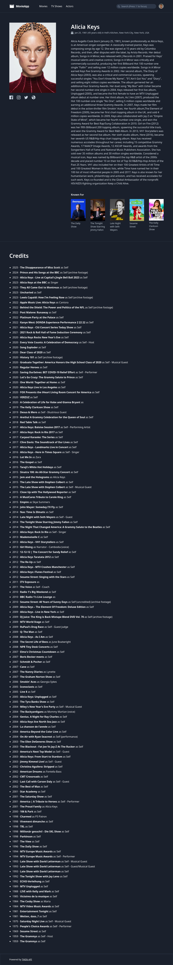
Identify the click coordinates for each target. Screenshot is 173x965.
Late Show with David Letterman (40, 861)
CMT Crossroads (30, 776)
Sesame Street (134, 225)
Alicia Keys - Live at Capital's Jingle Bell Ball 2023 (49, 277)
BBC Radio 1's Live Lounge (36, 597)
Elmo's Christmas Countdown (38, 652)
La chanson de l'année (33, 726)
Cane (23, 666)
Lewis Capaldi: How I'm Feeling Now (42, 297)
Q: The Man (27, 632)
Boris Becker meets (32, 657)
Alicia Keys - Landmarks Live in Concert (44, 447)
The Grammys (28, 936)
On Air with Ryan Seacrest (36, 736)
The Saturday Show (32, 796)
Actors (69, 6)
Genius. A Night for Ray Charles (39, 716)
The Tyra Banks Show (33, 701)
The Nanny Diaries (31, 671)
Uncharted (26, 292)
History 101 (27, 357)
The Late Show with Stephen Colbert (42, 482)
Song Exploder (29, 347)
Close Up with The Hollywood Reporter (44, 492)
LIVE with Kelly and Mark (35, 891)
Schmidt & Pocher (31, 662)
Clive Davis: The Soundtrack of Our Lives (45, 442)
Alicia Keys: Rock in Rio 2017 (37, 432)
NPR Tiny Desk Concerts (34, 647)
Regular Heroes (29, 367)
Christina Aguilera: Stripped (37, 766)
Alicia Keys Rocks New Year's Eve (40, 337)
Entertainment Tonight (34, 911)
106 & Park (26, 811)
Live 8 (23, 691)
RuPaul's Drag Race (32, 627)
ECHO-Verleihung (30, 881)
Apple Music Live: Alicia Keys (37, 302)
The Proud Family (30, 806)
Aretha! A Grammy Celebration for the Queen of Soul (52, 417)
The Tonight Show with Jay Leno (39, 876)
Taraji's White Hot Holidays (36, 467)
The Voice (26, 587)
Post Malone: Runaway (34, 312)
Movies (43, 6)
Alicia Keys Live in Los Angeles (38, 387)
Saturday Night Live (32, 921)
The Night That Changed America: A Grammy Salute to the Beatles (61, 527)
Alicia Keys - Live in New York (38, 612)
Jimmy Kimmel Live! (32, 761)
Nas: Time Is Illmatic (32, 512)
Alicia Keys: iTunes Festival (36, 572)
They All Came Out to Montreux (39, 287)
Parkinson (26, 836)
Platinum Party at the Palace (37, 317)
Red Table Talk (29, 422)
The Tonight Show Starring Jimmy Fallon (98, 226)
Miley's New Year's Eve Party (37, 706)
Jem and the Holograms (34, 477)
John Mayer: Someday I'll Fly (37, 507)
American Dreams (31, 771)
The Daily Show (75, 225)
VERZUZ (24, 397)
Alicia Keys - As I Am (32, 637)
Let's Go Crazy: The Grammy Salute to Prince (47, 377)
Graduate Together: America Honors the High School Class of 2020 (60, 362)
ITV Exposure (28, 582)
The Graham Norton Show (36, 676)
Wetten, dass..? (29, 916)
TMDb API (27, 959)
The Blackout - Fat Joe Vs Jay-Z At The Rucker (47, 746)
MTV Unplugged (30, 886)
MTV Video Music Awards (35, 906)
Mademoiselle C (30, 537)
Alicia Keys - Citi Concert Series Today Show (46, 327)
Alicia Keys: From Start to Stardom (41, 756)
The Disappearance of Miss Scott (40, 267)
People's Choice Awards (34, 926)
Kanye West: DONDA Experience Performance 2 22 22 (52, 322)
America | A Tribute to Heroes (38, 801)
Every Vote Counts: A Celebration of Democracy (49, 342)
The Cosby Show (30, 901)
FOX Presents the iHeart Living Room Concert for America (55, 392)
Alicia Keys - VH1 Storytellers (37, 542)
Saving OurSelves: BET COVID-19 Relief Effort (47, 372)
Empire (24, 502)
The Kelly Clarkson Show (153, 226)
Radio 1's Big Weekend (34, 592)
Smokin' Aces (28, 681)
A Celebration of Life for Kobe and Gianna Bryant (50, 402)
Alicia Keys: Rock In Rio (34, 532)
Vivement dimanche (32, 821)
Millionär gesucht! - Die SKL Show (40, 831)
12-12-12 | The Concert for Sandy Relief (44, 552)
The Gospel (27, 462)
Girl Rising (26, 547)
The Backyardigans (31, 711)
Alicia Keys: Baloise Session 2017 (40, 427)
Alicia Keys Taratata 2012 (35, 557)
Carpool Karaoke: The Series (37, 437)
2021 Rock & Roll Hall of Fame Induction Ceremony (51, 332)
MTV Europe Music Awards (36, 851)
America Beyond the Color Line (39, 731)
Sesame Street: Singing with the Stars (43, 577)
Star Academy (28, 791)
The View (25, 841)
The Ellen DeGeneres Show (36, 741)
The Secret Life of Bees (34, 642)
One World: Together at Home (38, 382)
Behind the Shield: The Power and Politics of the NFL (52, 307)
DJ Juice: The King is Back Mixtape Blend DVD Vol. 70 (52, 617)
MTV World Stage (30, 622)
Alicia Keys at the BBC (33, 282)
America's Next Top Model (36, 751)
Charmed (25, 816)
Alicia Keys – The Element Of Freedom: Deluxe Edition (53, 607)
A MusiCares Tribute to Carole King (41, 497)
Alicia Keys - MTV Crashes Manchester (43, 567)
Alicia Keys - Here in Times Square (40, 452)
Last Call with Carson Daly (36, 781)
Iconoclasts (27, 686)
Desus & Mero (28, 412)
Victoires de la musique (34, 896)
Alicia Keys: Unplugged (34, 696)
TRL (22, 826)
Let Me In (26, 457)
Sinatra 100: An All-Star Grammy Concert (45, 472)
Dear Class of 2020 (31, 352)
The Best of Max (30, 786)
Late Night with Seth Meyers (115, 226)
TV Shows (56, 6)
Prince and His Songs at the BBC (39, 272)
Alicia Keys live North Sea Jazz (38, 721)
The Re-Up (26, 562)
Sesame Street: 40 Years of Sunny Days (44, 602)
